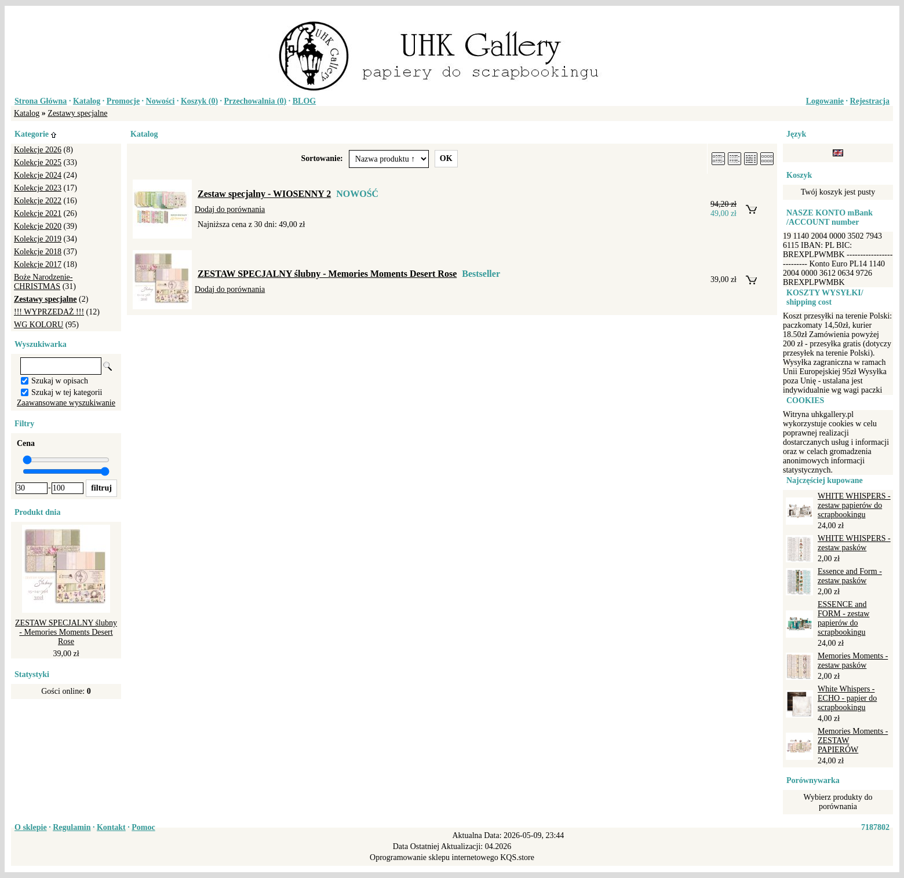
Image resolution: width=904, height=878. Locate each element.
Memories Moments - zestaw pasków (853, 661)
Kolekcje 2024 (37, 175)
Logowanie (825, 101)
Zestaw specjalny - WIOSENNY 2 (264, 194)
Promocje (123, 101)
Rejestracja (870, 101)
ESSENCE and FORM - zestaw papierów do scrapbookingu (843, 618)
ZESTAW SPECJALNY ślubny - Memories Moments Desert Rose (66, 632)
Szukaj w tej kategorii (66, 392)
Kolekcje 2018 (37, 251)
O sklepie (30, 827)
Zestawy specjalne (77, 113)
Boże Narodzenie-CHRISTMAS (43, 282)
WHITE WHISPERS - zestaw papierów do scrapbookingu (854, 505)
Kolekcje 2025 (37, 162)
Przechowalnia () (255, 101)
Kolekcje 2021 (37, 213)
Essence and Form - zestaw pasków (850, 576)
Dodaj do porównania (230, 209)
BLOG (304, 101)
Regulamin (71, 827)
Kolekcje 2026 (37, 149)
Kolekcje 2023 (37, 188)
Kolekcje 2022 (37, 200)
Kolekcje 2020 (37, 226)
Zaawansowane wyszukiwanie (66, 402)
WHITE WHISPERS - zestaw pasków (854, 543)
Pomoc (143, 827)
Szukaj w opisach (59, 380)
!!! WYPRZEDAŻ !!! (49, 312)
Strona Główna (40, 101)
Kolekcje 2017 (37, 264)
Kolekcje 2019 (37, 239)
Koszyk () (199, 101)
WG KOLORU (38, 324)
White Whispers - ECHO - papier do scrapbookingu (847, 698)
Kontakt (111, 827)
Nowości (160, 101)
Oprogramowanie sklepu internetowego (434, 857)
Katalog (86, 101)
